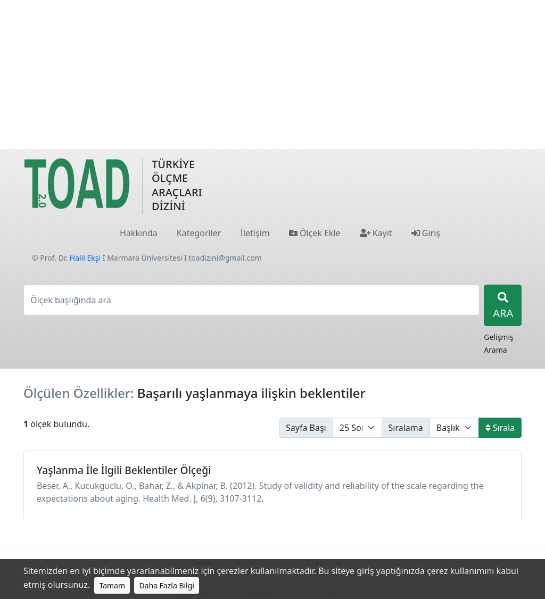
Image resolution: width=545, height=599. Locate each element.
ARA (503, 306)
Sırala (500, 428)
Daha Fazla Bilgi (166, 585)
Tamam (112, 585)
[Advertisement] (272, 74)
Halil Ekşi (85, 258)
